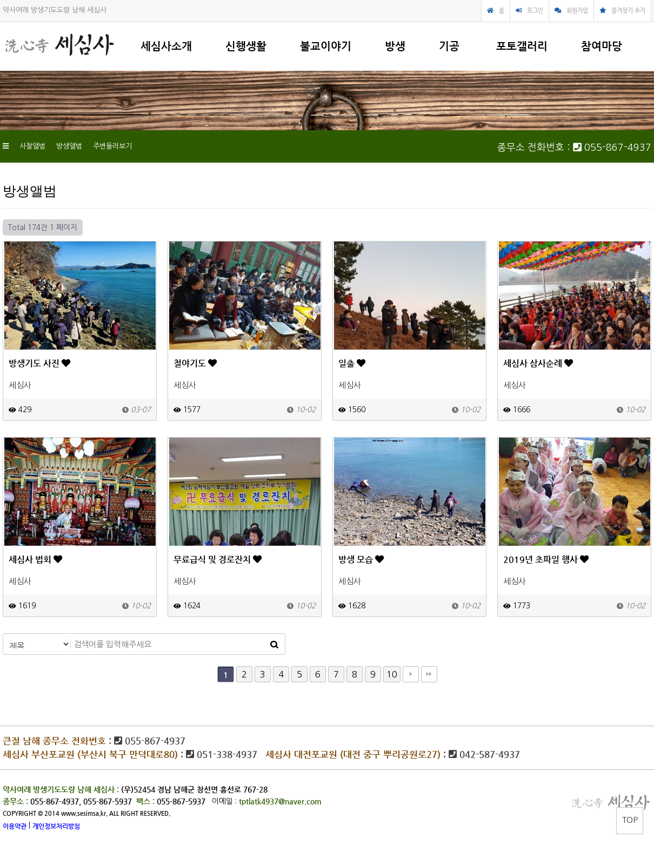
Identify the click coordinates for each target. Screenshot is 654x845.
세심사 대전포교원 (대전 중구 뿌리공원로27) (353, 754)
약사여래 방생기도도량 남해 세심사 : (61, 789)
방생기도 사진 (39, 363)
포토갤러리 (522, 46)
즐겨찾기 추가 (628, 10)
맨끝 (429, 674)
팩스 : (146, 801)
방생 (395, 46)
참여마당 (601, 46)
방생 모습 (361, 559)
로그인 (535, 10)
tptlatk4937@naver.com (280, 801)
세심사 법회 (35, 559)
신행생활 (245, 46)
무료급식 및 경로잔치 (217, 559)
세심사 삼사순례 (538, 363)
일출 (351, 363)
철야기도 (195, 363)
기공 (449, 46)
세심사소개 (166, 46)
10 (391, 674)
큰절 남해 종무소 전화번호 (54, 740)
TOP (630, 820)
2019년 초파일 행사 (546, 559)
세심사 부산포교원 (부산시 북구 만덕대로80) (90, 754)
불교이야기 (325, 46)
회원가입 (577, 10)
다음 (411, 674)
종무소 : (16, 801)
